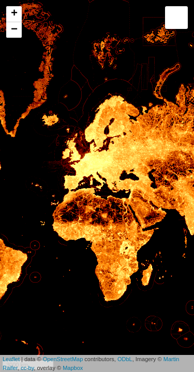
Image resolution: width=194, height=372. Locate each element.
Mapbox (73, 368)
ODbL (124, 359)
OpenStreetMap (63, 359)
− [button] (14, 30)
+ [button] (14, 14)
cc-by (27, 368)
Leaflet (11, 359)
